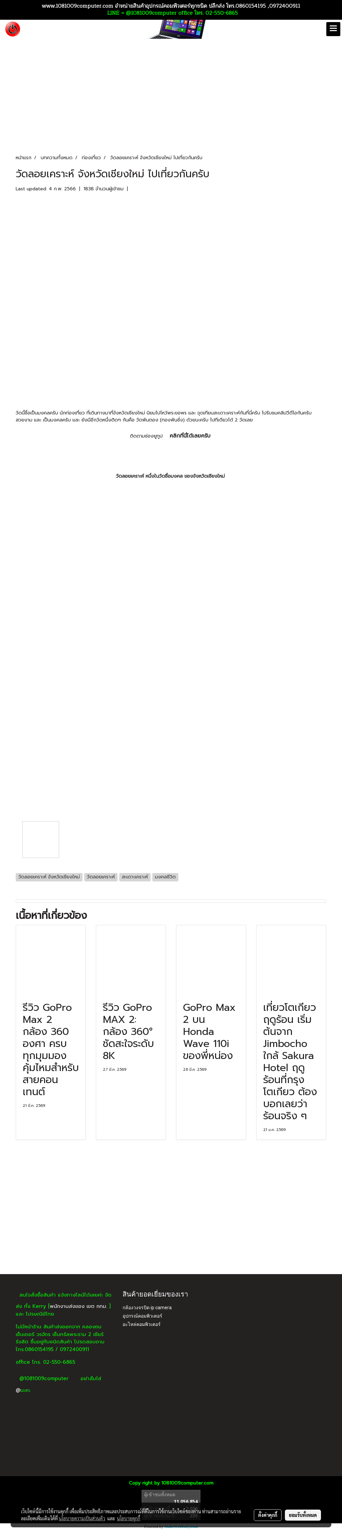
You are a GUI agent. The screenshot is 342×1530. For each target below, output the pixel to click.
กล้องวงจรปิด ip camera (147, 1307)
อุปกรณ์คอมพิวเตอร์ (142, 1316)
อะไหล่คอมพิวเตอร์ (142, 1324)
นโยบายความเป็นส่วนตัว (82, 1518)
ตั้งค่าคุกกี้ (267, 1515)
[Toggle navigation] (333, 29)
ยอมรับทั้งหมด (303, 1515)
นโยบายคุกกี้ (128, 1518)
